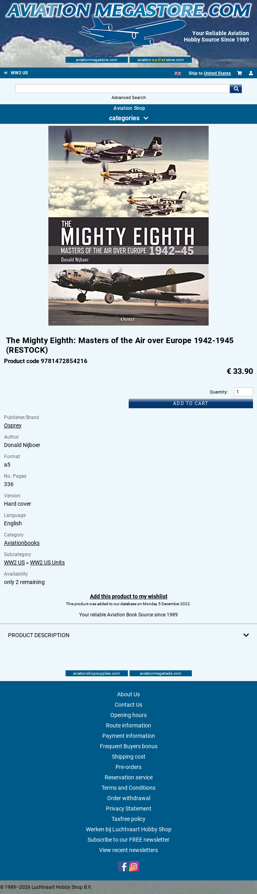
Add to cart (190, 403)
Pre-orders (128, 767)
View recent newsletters (128, 850)
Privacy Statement (128, 808)
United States (217, 73)
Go (236, 88)
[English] (178, 73)
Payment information (128, 736)
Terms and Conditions (128, 788)
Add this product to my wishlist (128, 596)
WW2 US (14, 562)
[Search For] (122, 88)
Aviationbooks (22, 543)
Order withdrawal (128, 798)
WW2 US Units (47, 562)
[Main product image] (128, 324)
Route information (128, 725)
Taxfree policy (128, 819)
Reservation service (129, 777)
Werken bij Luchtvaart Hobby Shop (128, 829)
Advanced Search (129, 97)
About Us (128, 694)
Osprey (13, 425)
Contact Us (128, 704)
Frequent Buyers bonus (128, 746)
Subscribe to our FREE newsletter (128, 839)
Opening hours (128, 715)
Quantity (218, 392)
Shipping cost (128, 756)
